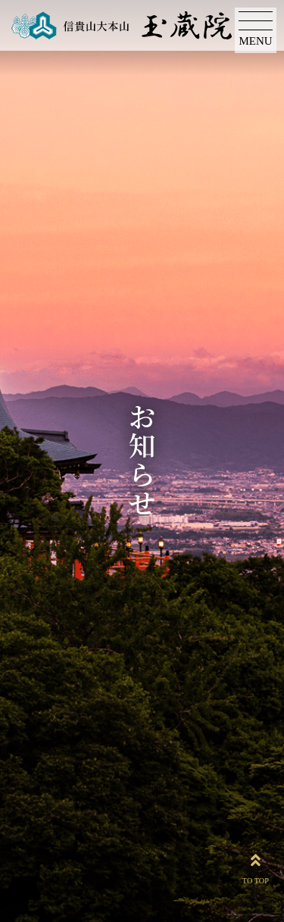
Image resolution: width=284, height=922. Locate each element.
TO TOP (255, 866)
